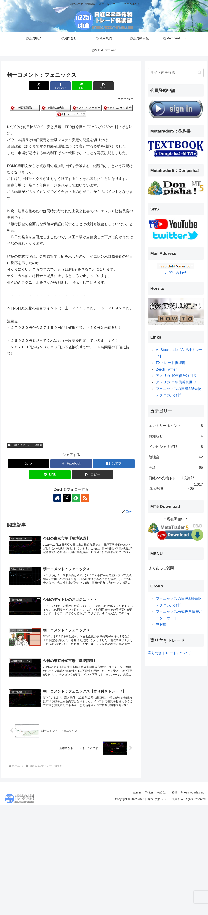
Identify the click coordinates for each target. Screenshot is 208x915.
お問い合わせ (176, 273)
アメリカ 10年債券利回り (176, 376)
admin (137, 792)
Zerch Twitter (166, 369)
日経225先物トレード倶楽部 (25, 445)
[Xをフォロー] (67, 498)
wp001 (161, 792)
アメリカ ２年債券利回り (176, 382)
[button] (103, 85)
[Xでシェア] (39, 85)
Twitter (149, 792)
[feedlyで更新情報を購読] (76, 498)
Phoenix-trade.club (192, 792)
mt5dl (173, 792)
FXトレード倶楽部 (171, 363)
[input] (176, 72)
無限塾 (161, 625)
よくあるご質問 (161, 568)
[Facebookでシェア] (60, 85)
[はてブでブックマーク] (114, 463)
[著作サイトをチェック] (57, 498)
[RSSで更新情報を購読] (85, 498)
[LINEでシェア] (82, 85)
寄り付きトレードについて (169, 653)
